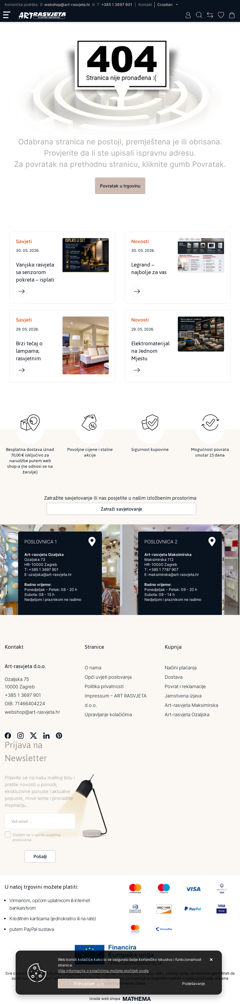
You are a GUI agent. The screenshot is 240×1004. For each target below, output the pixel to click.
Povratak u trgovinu (120, 185)
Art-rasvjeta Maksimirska (191, 705)
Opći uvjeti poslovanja (108, 677)
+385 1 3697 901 (116, 4)
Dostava (173, 677)
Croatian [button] (165, 4)
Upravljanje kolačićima (108, 714)
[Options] (193, 983)
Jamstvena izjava (183, 696)
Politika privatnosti (104, 686)
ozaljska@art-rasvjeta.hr (50, 574)
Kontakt (145, 4)
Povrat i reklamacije (185, 686)
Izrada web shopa (104, 999)
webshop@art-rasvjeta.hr (67, 4)
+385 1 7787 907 (163, 569)
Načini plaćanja (181, 668)
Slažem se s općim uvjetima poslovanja (36, 837)
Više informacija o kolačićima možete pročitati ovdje (103, 970)
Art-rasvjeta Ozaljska (187, 714)
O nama (93, 668)
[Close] (89, 983)
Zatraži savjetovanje (121, 509)
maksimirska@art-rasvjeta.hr (173, 574)
